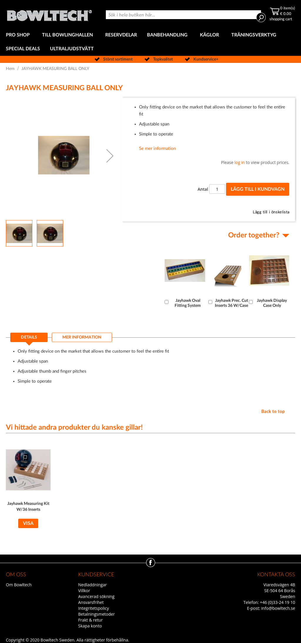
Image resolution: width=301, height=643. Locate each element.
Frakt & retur (90, 620)
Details (29, 337)
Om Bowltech (18, 584)
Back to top (273, 411)
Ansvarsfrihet (91, 602)
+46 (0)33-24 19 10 (277, 602)
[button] (110, 156)
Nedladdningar (92, 584)
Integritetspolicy (93, 608)
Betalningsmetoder (96, 614)
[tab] (29, 339)
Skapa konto (90, 626)
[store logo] (49, 14)
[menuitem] (19, 35)
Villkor (84, 590)
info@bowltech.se (278, 608)
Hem (10, 69)
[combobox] (183, 14)
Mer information (81, 337)
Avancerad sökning (96, 596)
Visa (28, 523)
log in (240, 162)
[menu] (150, 42)
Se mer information (157, 148)
